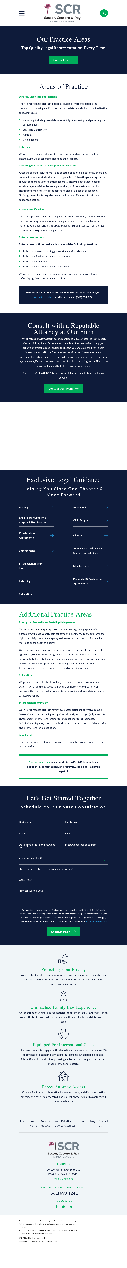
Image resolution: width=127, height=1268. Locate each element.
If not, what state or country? (81, 844)
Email (68, 833)
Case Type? (25, 880)
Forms (83, 1121)
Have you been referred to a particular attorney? (46, 869)
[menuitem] (23, 1242)
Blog (92, 1121)
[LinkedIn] (70, 1206)
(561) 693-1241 (63, 1193)
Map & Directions (63, 1178)
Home (22, 1121)
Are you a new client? (30, 858)
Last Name (71, 822)
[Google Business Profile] (63, 1206)
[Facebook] (56, 1206)
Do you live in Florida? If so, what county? (37, 845)
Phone (22, 833)
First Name (25, 822)
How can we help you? (31, 890)
